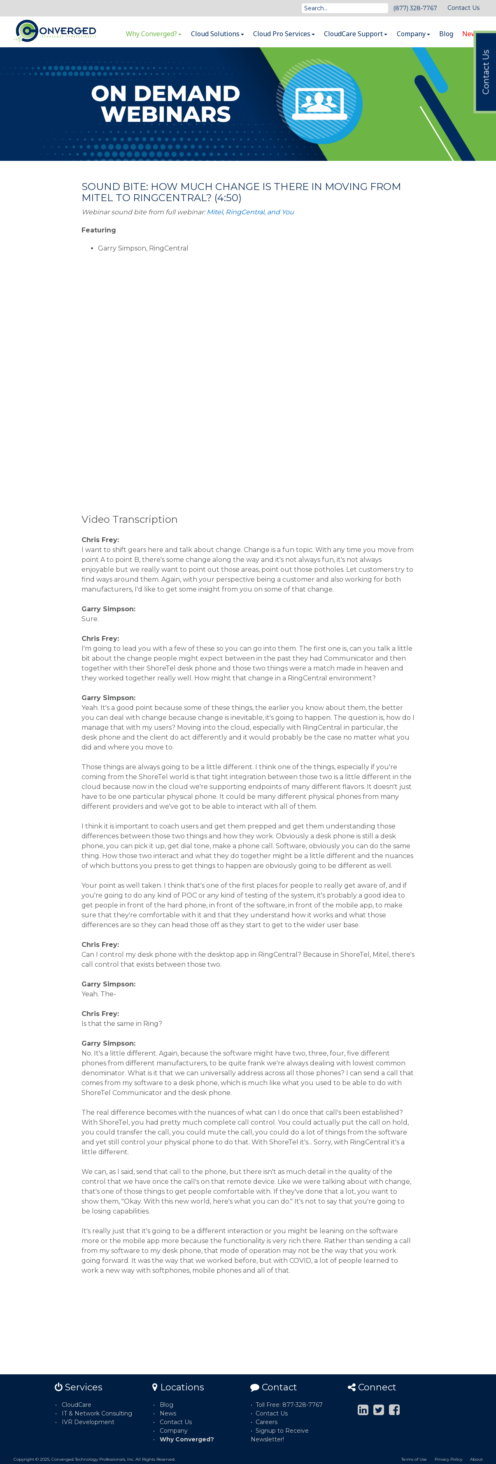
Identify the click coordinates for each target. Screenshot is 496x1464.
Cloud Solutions (217, 33)
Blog (446, 33)
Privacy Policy (448, 1459)
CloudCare (76, 1404)
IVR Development (88, 1422)
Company (413, 33)
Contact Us (463, 8)
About (476, 1459)
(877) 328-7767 (415, 8)
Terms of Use (414, 1459)
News (471, 33)
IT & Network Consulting (97, 1413)
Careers (266, 1422)
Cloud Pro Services (284, 33)
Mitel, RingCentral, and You (250, 212)
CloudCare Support (355, 33)
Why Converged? (154, 33)
